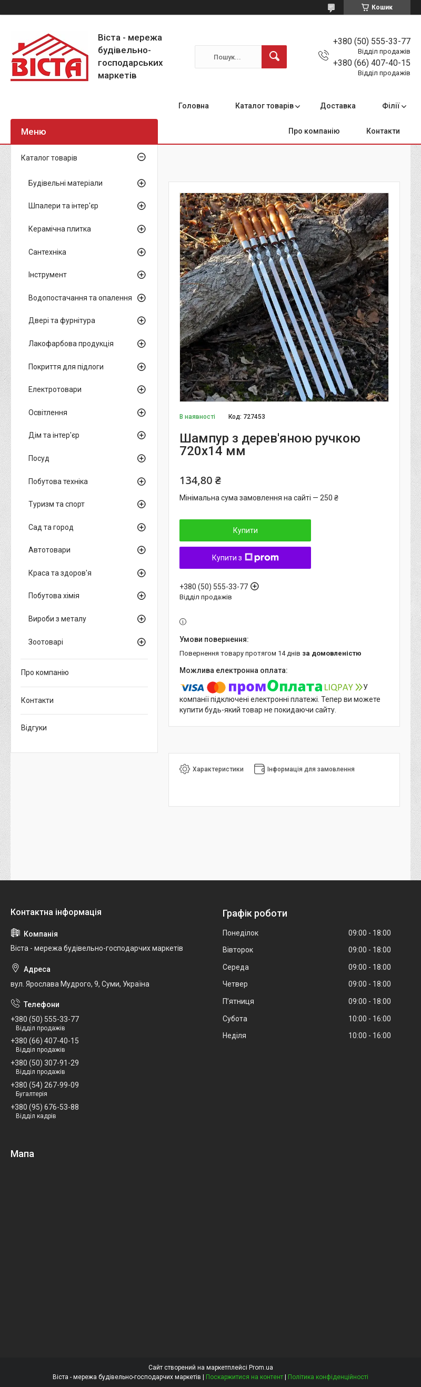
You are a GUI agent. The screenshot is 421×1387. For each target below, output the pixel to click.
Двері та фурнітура (61, 320)
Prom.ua (261, 1367)
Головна (193, 106)
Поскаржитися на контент (244, 1377)
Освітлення (47, 412)
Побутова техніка (58, 481)
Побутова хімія (53, 595)
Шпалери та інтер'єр (63, 206)
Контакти (383, 131)
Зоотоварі (45, 642)
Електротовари (55, 389)
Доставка (338, 106)
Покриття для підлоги (66, 367)
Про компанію (314, 131)
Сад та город (51, 527)
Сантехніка (47, 252)
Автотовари (49, 550)
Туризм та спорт (56, 504)
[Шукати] (274, 56)
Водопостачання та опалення (80, 298)
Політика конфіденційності (328, 1377)
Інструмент (47, 274)
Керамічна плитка (59, 229)
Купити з (245, 557)
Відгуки (34, 727)
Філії (391, 106)
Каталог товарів (264, 106)
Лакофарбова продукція (71, 343)
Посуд (38, 458)
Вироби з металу (57, 619)
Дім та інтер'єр (53, 435)
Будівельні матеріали (65, 183)
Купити (245, 530)
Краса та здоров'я (60, 573)
